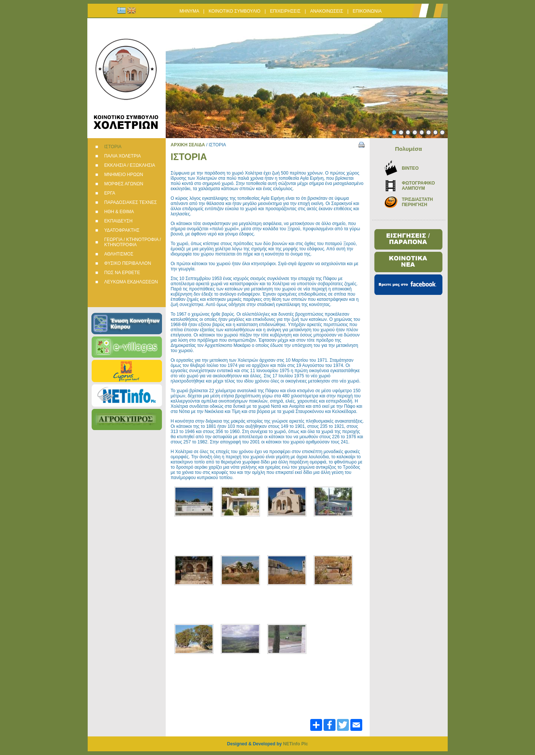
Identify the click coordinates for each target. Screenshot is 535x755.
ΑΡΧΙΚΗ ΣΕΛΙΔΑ (188, 144)
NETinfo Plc (295, 743)
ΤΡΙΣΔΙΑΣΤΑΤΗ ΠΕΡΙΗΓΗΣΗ (417, 202)
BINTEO (410, 168)
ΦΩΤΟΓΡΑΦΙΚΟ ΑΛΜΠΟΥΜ (418, 185)
